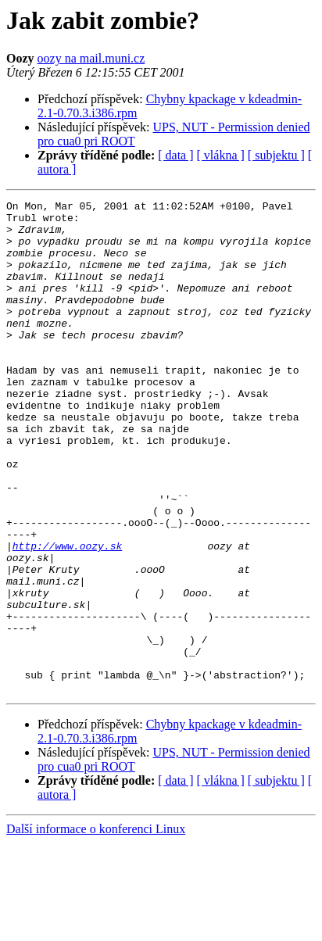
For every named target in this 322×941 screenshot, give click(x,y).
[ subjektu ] (276, 155)
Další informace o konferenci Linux (95, 927)
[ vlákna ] (221, 155)
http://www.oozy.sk (67, 616)
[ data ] (175, 155)
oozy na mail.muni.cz (91, 58)
